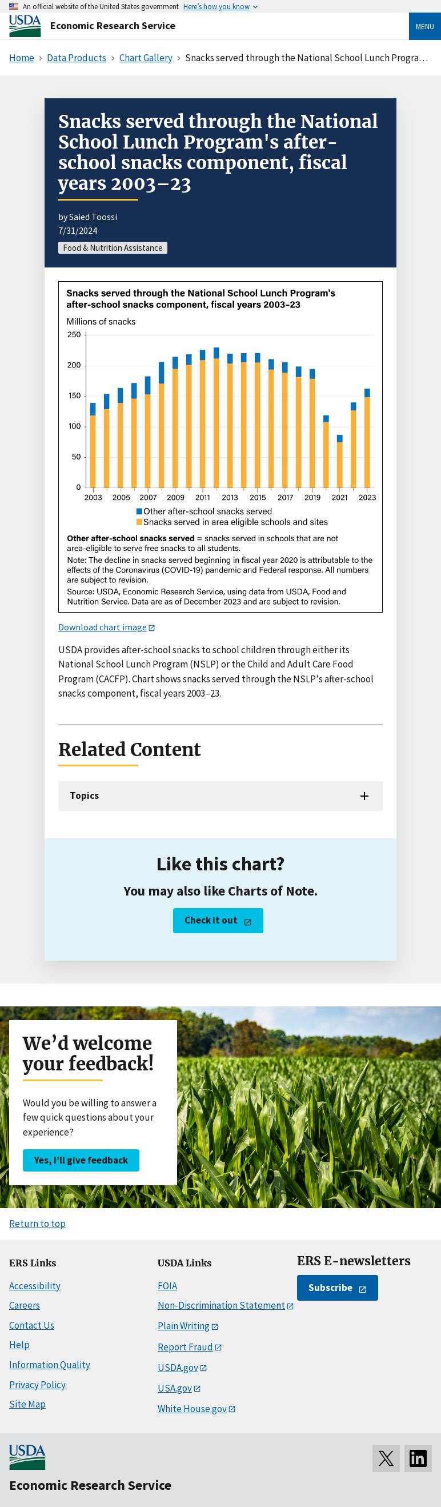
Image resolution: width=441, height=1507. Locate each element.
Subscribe (330, 1287)
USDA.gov (178, 1367)
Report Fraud (185, 1347)
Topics (84, 795)
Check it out (211, 920)
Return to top (37, 1223)
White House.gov (192, 1408)
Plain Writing (184, 1326)
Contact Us (31, 1325)
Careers (24, 1305)
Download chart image (102, 627)
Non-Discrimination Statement (221, 1305)
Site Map (27, 1404)
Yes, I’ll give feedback (81, 1160)
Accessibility (35, 1286)
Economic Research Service (112, 25)
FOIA (167, 1286)
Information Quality (49, 1364)
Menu (425, 26)
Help (19, 1344)
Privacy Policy (37, 1384)
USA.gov (175, 1388)
